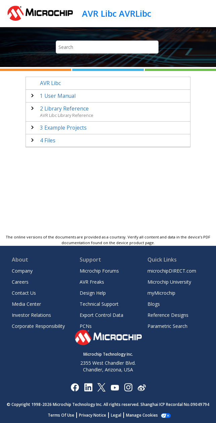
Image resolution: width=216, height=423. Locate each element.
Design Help (93, 293)
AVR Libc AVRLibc (116, 13)
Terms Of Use (61, 415)
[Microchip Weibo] (141, 387)
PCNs (86, 326)
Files (47, 140)
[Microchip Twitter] (101, 387)
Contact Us (24, 293)
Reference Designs (167, 315)
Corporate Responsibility (38, 326)
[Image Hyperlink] (115, 387)
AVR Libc (50, 83)
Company (22, 271)
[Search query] (107, 47)
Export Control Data (101, 315)
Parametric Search (167, 326)
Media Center (26, 304)
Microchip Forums (99, 271)
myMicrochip (161, 293)
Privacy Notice (92, 415)
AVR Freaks (92, 282)
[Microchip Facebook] (75, 387)
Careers (20, 282)
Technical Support (99, 304)
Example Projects (63, 127)
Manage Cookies (142, 415)
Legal (116, 415)
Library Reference (64, 108)
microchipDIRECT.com (171, 271)
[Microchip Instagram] (128, 387)
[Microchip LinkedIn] (88, 387)
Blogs (153, 304)
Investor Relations (31, 315)
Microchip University (169, 282)
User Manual (58, 95)
